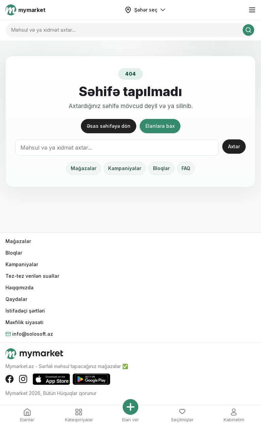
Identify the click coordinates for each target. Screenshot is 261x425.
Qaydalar (16, 299)
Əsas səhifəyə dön (108, 126)
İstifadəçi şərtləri (25, 311)
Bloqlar (161, 168)
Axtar (234, 146)
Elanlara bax (160, 126)
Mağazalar (84, 168)
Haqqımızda (19, 287)
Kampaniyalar (124, 168)
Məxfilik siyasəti (24, 322)
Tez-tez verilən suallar (32, 276)
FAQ (185, 168)
